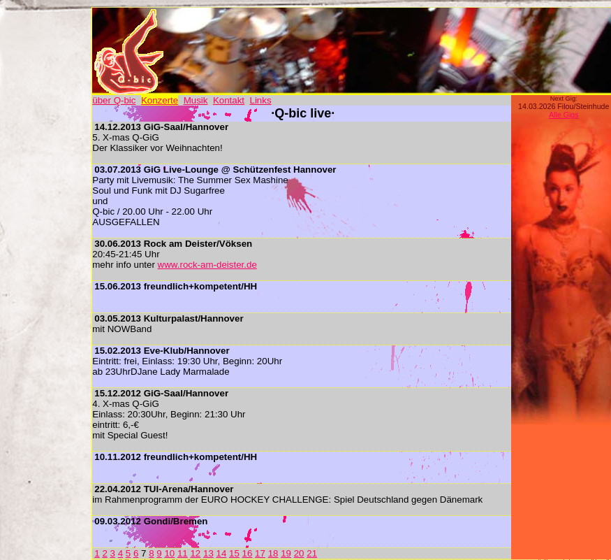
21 (312, 553)
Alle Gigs (564, 114)
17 (260, 553)
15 (234, 553)
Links (260, 100)
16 (247, 553)
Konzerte (159, 100)
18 (273, 553)
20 (299, 553)
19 (286, 553)
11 (182, 553)
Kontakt (228, 100)
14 (221, 553)
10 (169, 553)
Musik (196, 100)
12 (195, 553)
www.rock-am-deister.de (207, 264)
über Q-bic (113, 100)
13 (208, 553)
